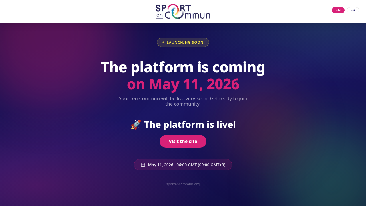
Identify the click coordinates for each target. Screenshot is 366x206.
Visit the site (183, 142)
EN (338, 10)
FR (353, 10)
